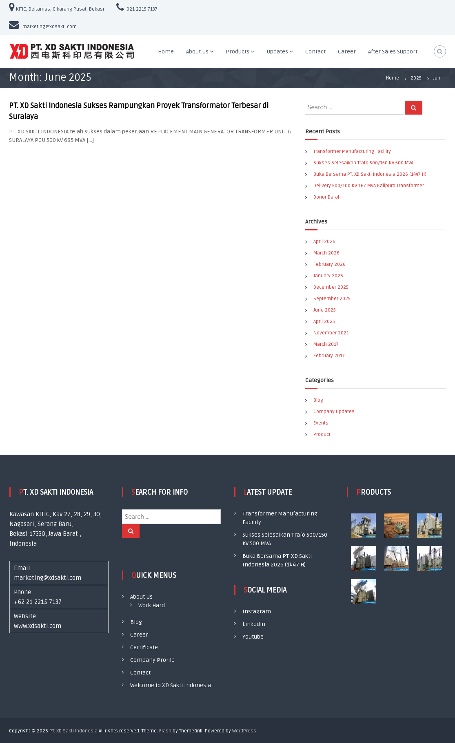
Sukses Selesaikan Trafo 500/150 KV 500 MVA (363, 163)
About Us (197, 51)
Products (237, 51)
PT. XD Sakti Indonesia (73, 731)
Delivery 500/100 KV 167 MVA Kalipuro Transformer (368, 186)
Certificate (144, 647)
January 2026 (328, 276)
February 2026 (329, 264)
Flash (165, 731)
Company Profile (152, 660)
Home (166, 51)
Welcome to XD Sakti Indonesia (170, 685)
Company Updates (334, 412)
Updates (277, 51)
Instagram (256, 611)
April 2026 (324, 242)
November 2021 (331, 333)
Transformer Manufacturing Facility (352, 151)
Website (25, 616)
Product (322, 434)
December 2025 (330, 287)
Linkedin (253, 624)
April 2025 (324, 321)
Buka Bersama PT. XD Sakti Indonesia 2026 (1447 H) (369, 174)
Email (22, 568)
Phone (22, 592)
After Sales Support (392, 51)
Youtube (253, 636)
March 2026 (326, 253)
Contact (315, 51)
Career (347, 51)
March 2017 (326, 344)
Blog (318, 400)
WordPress (244, 731)
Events (320, 423)
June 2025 (324, 310)
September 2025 (332, 299)
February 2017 (329, 356)
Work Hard (151, 605)
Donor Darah (327, 197)
